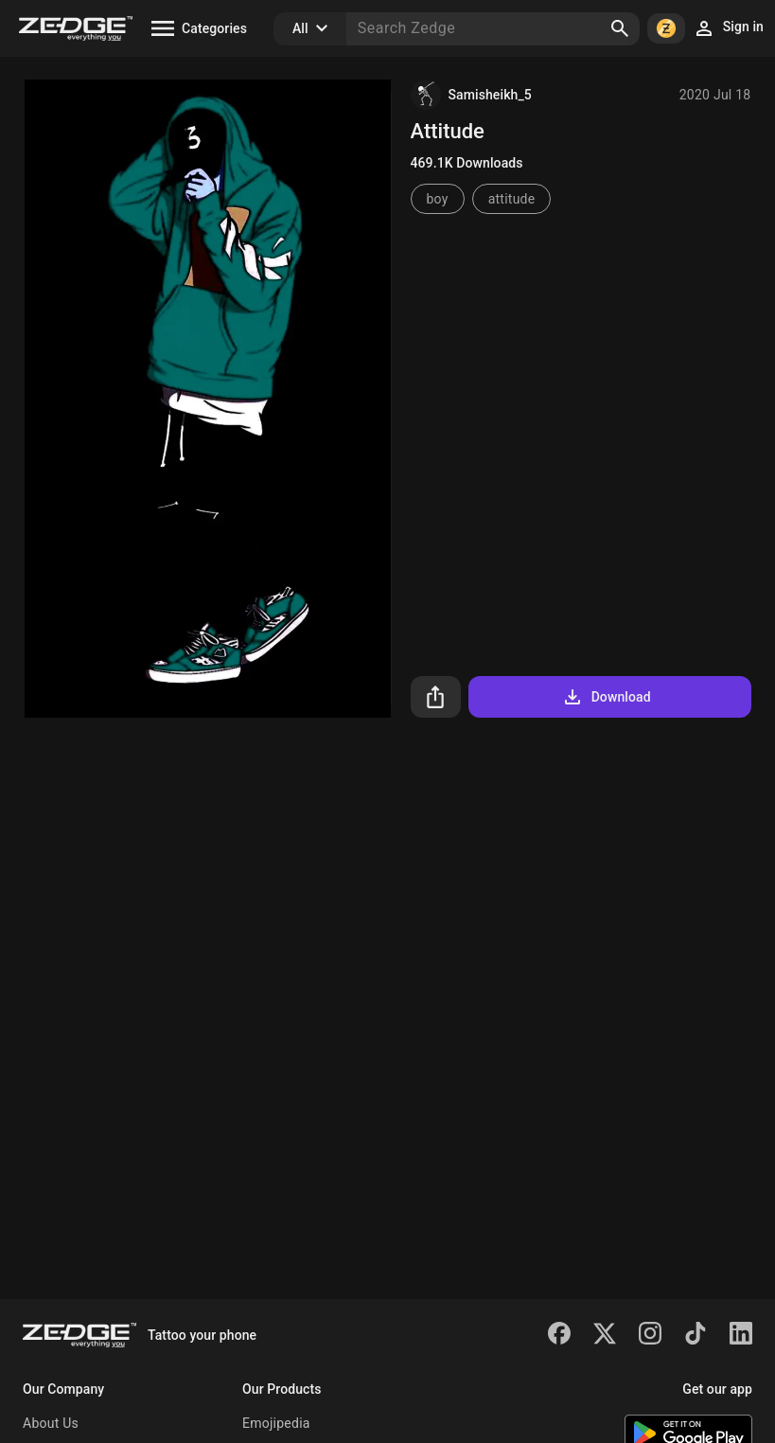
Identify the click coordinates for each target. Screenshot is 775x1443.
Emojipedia (276, 1423)
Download (606, 697)
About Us (51, 1423)
